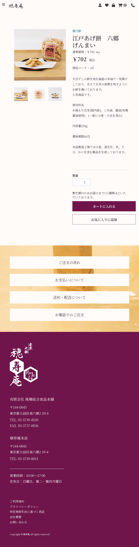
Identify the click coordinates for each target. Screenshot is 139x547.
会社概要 (15, 517)
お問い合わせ (18, 522)
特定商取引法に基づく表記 (27, 512)
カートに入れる (104, 206)
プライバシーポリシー (24, 507)
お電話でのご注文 (69, 314)
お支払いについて (69, 279)
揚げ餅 (76, 31)
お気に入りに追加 (104, 219)
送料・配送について (69, 297)
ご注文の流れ (69, 262)
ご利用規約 (17, 501)
